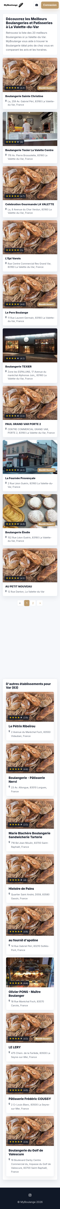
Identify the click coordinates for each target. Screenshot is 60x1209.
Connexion (50, 5)
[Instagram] (30, 1195)
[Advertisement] (30, 646)
